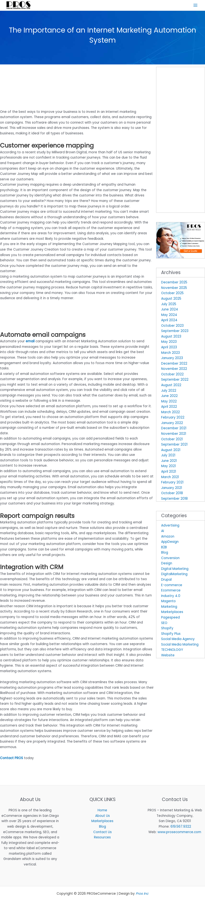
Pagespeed (170, 618)
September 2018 (174, 499)
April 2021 (168, 472)
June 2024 (169, 310)
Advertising (170, 526)
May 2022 (169, 402)
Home (102, 811)
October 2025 (172, 294)
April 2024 (169, 321)
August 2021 (170, 450)
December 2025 (174, 283)
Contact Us (102, 832)
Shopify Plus (171, 634)
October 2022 (172, 375)
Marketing (169, 607)
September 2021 (174, 445)
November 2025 (174, 288)
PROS (19, 759)
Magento (168, 602)
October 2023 (172, 326)
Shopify (167, 629)
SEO (164, 623)
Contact (7, 759)
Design (166, 564)
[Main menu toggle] (195, 6)
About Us (102, 816)
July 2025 (168, 305)
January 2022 (172, 423)
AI (162, 531)
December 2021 (173, 429)
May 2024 (169, 315)
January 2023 (172, 358)
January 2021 (171, 488)
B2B (164, 548)
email (30, 342)
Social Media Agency (178, 639)
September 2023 (174, 332)
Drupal (166, 580)
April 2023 (169, 348)
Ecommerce (171, 591)
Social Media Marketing (180, 645)
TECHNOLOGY (172, 650)
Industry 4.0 (170, 596)
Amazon (167, 537)
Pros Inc (142, 894)
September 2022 (174, 380)
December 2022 (174, 364)
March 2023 (170, 353)
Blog (164, 553)
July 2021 (168, 456)
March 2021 (170, 477)
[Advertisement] (56, 72)
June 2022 (169, 396)
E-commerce (171, 586)
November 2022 (174, 369)
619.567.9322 (180, 827)
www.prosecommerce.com (179, 832)
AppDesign (170, 542)
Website (168, 656)
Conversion (170, 558)
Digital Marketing (174, 569)
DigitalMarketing (174, 575)
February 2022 (172, 418)
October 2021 (172, 440)
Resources (102, 838)
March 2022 (170, 413)
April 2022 (169, 407)
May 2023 (169, 342)
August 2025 (171, 299)
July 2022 (168, 391)
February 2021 (172, 483)
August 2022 (171, 386)
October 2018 (172, 494)
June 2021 (169, 461)
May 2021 (168, 467)
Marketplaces (172, 613)
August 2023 (171, 337)
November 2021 (173, 434)
